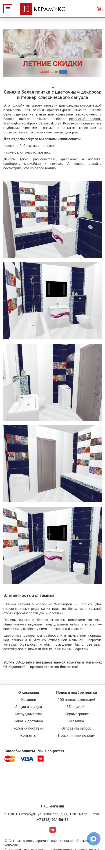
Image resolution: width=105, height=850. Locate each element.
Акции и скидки (28, 707)
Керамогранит (77, 714)
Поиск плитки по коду (76, 735)
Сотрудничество (28, 714)
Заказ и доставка (28, 721)
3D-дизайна (25, 662)
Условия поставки (28, 728)
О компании (28, 692)
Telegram (52, 830)
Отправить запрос (76, 728)
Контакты (28, 735)
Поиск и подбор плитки (76, 692)
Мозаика (76, 721)
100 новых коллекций (76, 700)
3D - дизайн (76, 707)
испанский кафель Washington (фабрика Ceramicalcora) (52, 121)
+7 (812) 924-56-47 (52, 820)
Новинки (28, 700)
